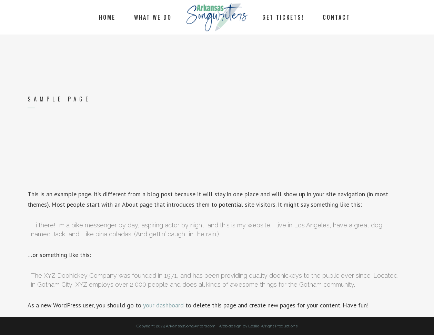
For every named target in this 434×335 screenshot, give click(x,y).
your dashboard (163, 305)
